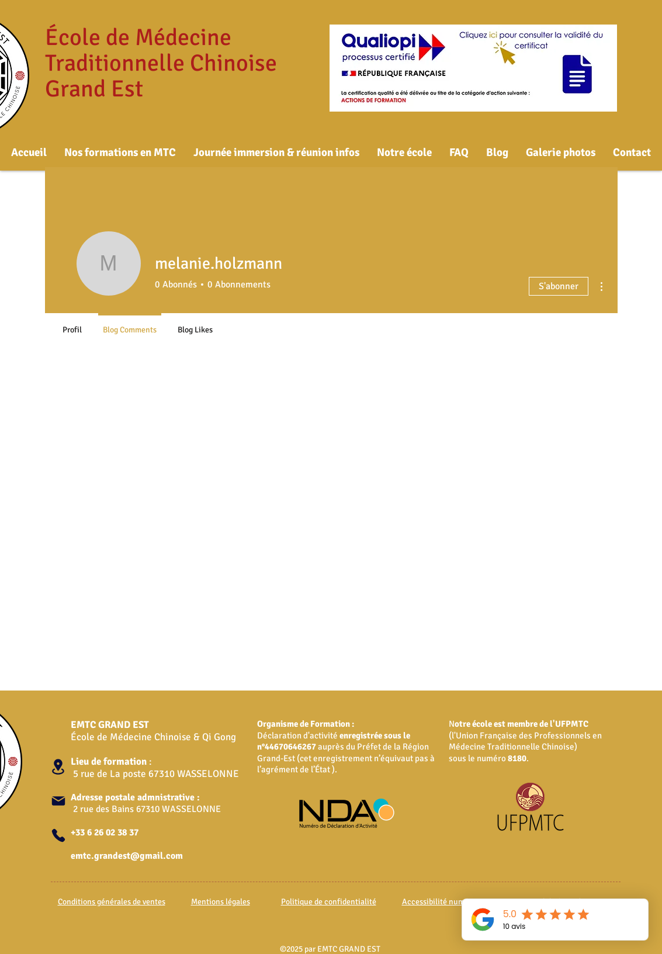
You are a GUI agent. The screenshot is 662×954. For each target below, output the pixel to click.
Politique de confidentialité (328, 902)
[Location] (58, 767)
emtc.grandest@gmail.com (127, 856)
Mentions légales (220, 902)
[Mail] (58, 801)
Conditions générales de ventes (111, 902)
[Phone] (58, 835)
